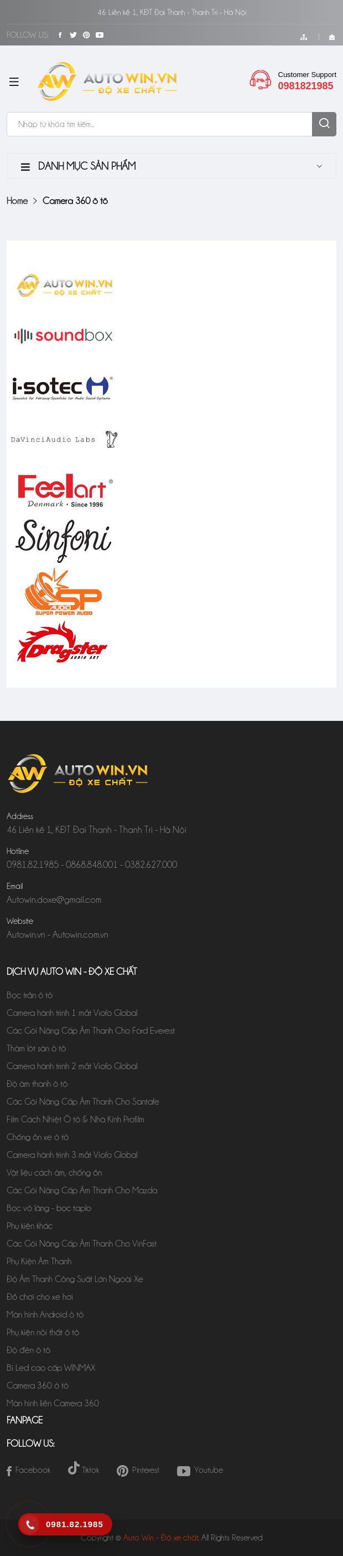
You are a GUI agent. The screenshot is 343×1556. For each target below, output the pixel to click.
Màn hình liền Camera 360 (53, 1403)
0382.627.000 (151, 864)
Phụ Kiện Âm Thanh (39, 1261)
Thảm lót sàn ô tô (36, 1048)
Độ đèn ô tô (28, 1350)
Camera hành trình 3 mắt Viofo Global (72, 1155)
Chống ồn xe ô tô (38, 1137)
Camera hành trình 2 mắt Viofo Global (72, 1066)
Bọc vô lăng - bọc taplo (49, 1208)
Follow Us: (28, 34)
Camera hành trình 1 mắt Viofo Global (72, 1013)
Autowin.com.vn (80, 934)
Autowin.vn (26, 934)
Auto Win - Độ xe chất (160, 1537)
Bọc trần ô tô (30, 995)
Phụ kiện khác (30, 1225)
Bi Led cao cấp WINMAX (52, 1367)
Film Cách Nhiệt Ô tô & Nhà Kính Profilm (77, 1119)
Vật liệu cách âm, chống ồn (54, 1172)
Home (17, 201)
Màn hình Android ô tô (45, 1314)
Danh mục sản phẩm (78, 166)
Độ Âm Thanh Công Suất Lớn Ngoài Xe (77, 1279)
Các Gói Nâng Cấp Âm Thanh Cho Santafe (83, 1101)
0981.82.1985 (33, 864)
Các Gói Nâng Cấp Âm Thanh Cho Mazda (82, 1190)
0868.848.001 (92, 864)
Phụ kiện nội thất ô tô (43, 1332)
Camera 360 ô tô (38, 1385)
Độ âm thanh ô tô (37, 1084)
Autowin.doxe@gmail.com (54, 899)
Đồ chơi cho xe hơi (40, 1296)
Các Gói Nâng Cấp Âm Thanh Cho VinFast (82, 1243)
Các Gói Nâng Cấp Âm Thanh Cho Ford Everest (91, 1030)
